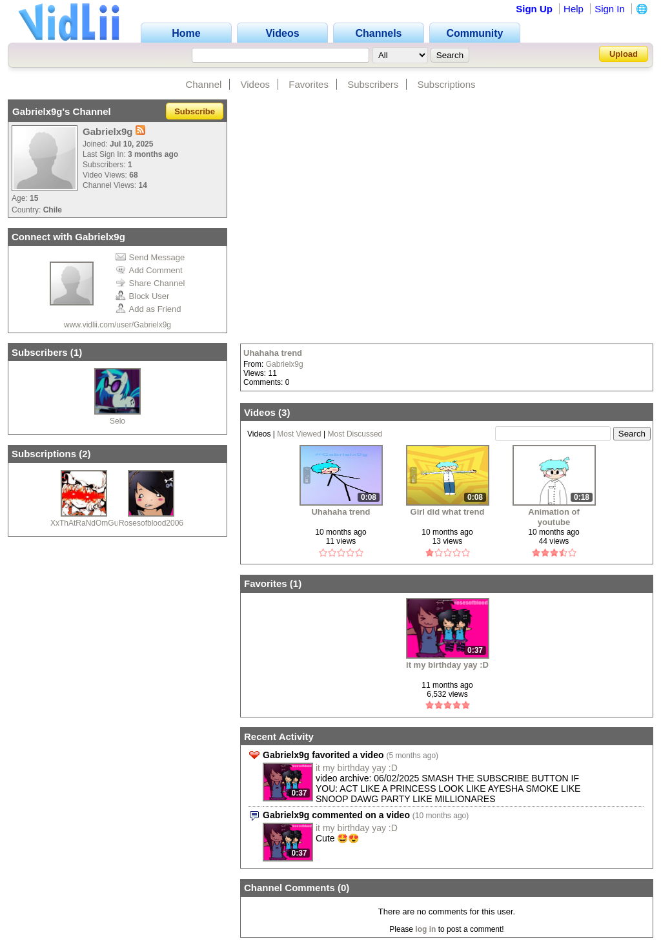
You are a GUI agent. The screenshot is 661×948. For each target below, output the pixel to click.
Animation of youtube (553, 517)
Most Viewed (299, 433)
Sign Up (534, 8)
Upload (623, 54)
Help (574, 8)
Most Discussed (355, 433)
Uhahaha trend (272, 353)
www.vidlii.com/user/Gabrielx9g (117, 324)
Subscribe (194, 111)
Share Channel (150, 283)
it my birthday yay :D (447, 665)
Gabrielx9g (284, 364)
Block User (143, 296)
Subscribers (372, 84)
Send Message (150, 257)
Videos (255, 84)
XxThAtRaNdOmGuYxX (91, 523)
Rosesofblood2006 (151, 523)
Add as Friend (148, 309)
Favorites (309, 84)
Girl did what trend (448, 512)
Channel (203, 84)
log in (425, 929)
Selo (117, 421)
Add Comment (149, 270)
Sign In (610, 8)
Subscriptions (447, 84)
